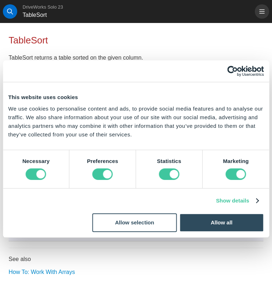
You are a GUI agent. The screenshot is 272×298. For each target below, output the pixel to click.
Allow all (222, 222)
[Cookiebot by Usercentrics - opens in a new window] (232, 71)
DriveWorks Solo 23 (43, 7)
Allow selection (134, 222)
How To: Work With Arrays (42, 272)
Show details (232, 200)
